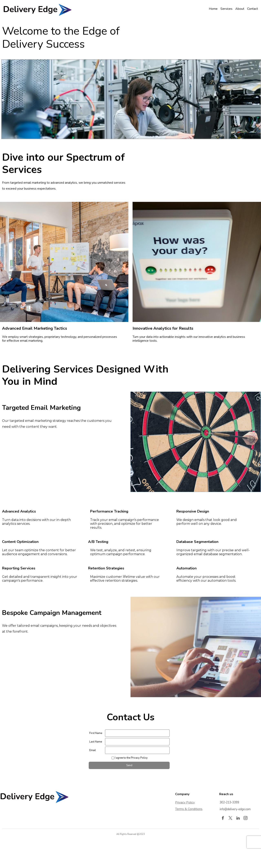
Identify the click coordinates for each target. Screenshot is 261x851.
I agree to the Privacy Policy (131, 758)
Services (226, 9)
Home (213, 9)
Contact (252, 9)
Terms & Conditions (188, 809)
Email (92, 750)
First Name (95, 733)
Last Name (95, 742)
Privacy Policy (185, 802)
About (239, 9)
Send (129, 765)
